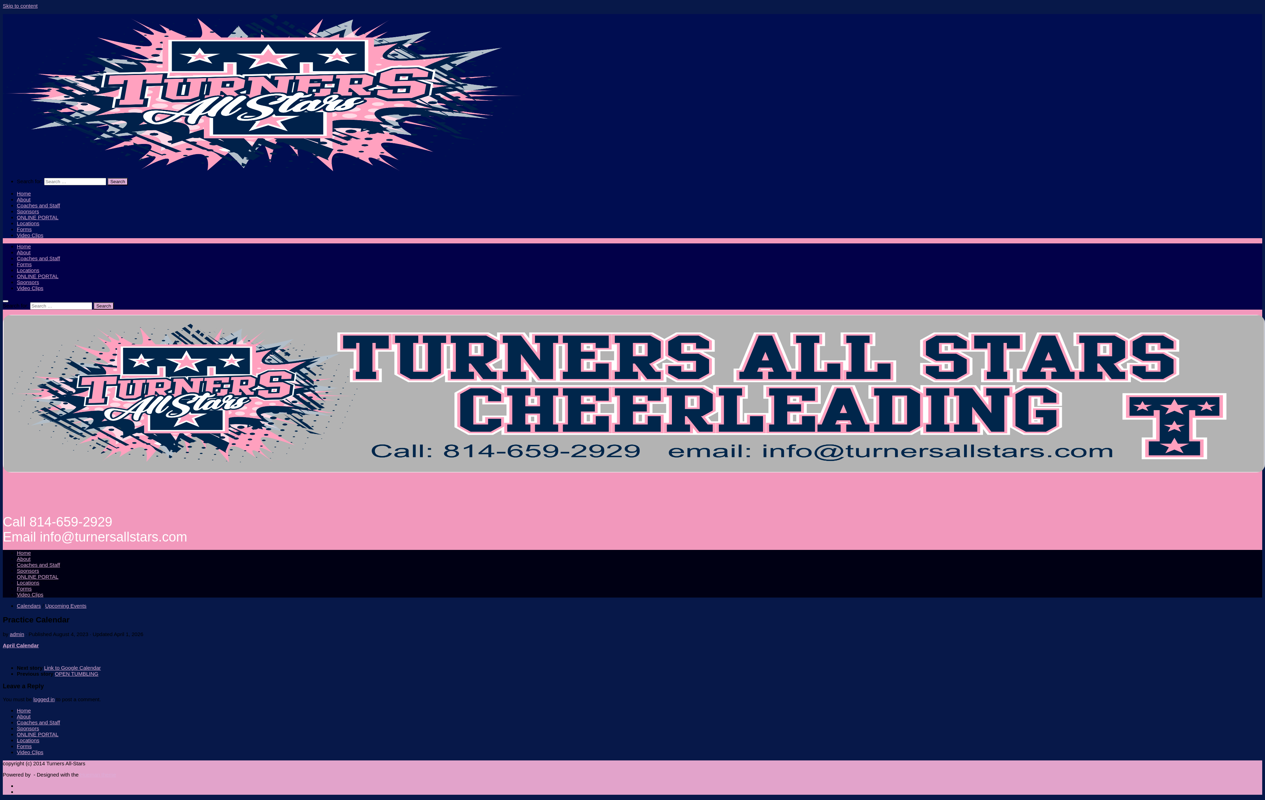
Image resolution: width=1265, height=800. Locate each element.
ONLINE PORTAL (38, 217)
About (23, 199)
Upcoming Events (66, 606)
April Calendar (21, 645)
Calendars (29, 606)
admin (17, 634)
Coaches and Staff (38, 205)
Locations (28, 223)
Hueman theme (98, 775)
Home (24, 193)
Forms (24, 229)
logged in (44, 699)
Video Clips (30, 235)
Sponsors (28, 211)
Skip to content (20, 6)
